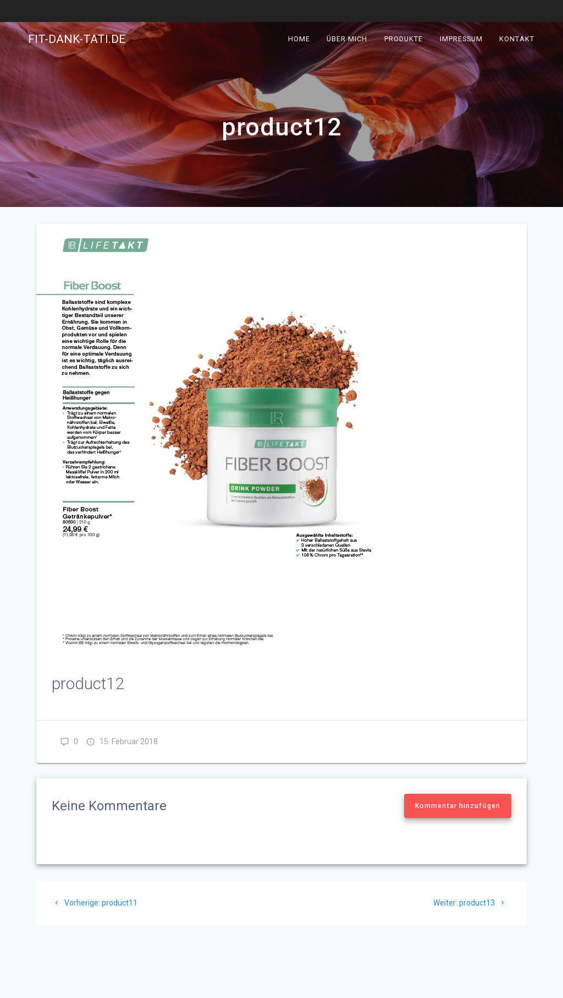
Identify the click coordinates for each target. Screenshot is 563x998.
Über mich (347, 39)
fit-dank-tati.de (76, 39)
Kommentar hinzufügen (457, 806)
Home (299, 39)
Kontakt (516, 39)
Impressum (461, 39)
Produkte (403, 39)
